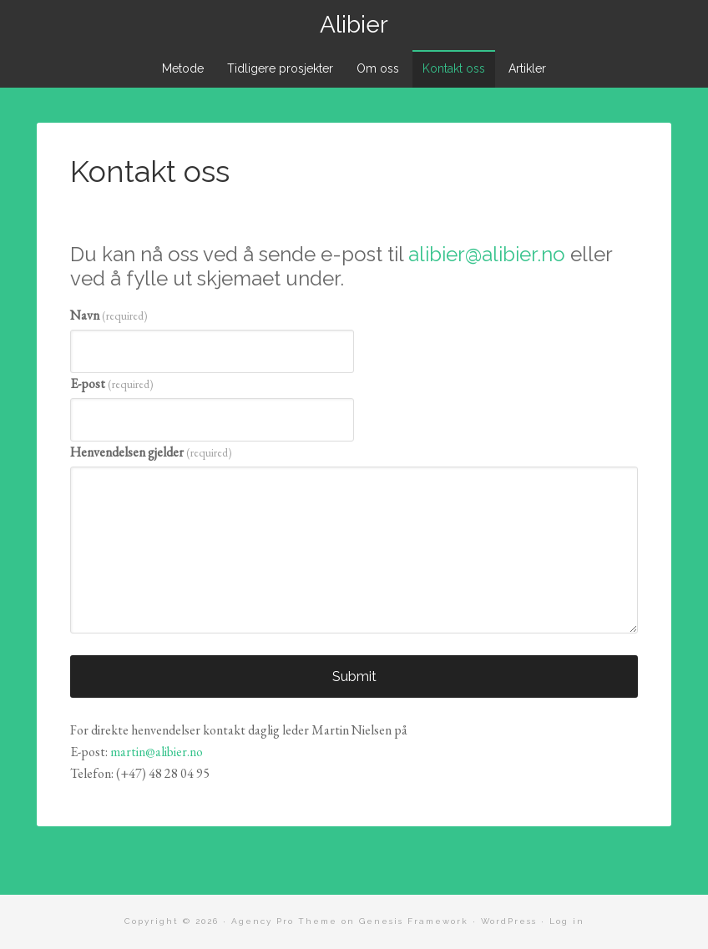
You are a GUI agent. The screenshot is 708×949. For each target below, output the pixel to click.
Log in (566, 921)
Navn (109, 315)
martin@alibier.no (156, 751)
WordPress (509, 921)
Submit (354, 676)
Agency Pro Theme (284, 921)
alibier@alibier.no (486, 254)
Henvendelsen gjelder (151, 452)
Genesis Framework (413, 921)
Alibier (354, 24)
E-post (112, 383)
